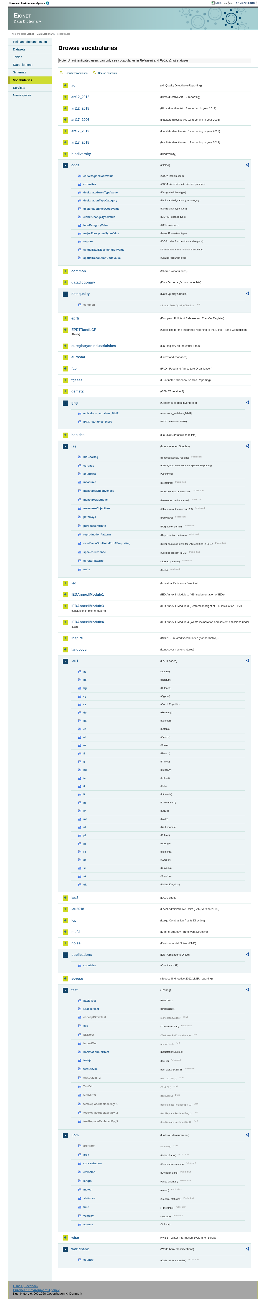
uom (75, 1135)
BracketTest (91, 1008)
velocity (88, 1215)
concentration (92, 1163)
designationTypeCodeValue (101, 208)
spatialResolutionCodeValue (102, 257)
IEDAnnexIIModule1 (87, 594)
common (78, 271)
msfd (75, 932)
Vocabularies (22, 80)
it (84, 786)
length (87, 1180)
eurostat (78, 357)
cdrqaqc (88, 465)
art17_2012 (80, 131)
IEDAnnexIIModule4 (87, 622)
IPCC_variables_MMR (97, 421)
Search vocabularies (76, 73)
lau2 (74, 898)
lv (84, 810)
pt (84, 843)
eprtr (75, 318)
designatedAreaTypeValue (100, 192)
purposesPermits (94, 525)
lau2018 (77, 909)
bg (85, 688)
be (85, 679)
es (84, 745)
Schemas (19, 72)
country (88, 1259)
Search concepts (107, 73)
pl (84, 835)
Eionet (30, 33)
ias (73, 446)
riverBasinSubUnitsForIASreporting (106, 543)
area (86, 1154)
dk (85, 720)
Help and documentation (30, 42)
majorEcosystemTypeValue (101, 233)
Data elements (23, 64)
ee (84, 729)
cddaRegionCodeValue (98, 176)
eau (85, 1025)
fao (74, 368)
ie (84, 778)
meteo (87, 1189)
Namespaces (22, 95)
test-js (87, 1060)
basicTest (89, 1000)
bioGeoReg (90, 457)
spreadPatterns (93, 560)
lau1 (74, 661)
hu (85, 770)
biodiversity (81, 154)
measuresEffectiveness (98, 490)
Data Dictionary (45, 33)
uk (85, 884)
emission (89, 1172)
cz (84, 704)
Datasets (19, 49)
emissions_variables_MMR (101, 413)
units (86, 569)
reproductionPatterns (97, 534)
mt (85, 819)
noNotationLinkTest (96, 1052)
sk (84, 876)
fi (84, 753)
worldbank (80, 1249)
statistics (89, 1198)
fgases (76, 380)
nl (84, 827)
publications (81, 955)
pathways (89, 517)
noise (75, 943)
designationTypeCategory (100, 200)
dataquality (80, 294)
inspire (77, 638)
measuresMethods (95, 499)
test (74, 990)
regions (88, 241)
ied (73, 583)
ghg (74, 403)
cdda (75, 165)
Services (19, 87)
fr (84, 761)
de (85, 712)
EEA (31, 3)
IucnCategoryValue (95, 225)
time (86, 1207)
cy (84, 696)
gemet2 (77, 391)
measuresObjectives (96, 508)
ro (84, 851)
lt (84, 794)
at (84, 671)
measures (89, 482)
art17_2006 (80, 120)
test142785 (90, 1068)
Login (218, 3)
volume (88, 1224)
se (84, 859)
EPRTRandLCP (83, 330)
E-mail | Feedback (25, 1286)
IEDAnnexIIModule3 (87, 606)
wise (75, 1237)
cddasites (89, 184)
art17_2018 (80, 142)
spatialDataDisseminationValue (103, 249)
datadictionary (83, 282)
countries (89, 473)
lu (84, 802)
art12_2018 (80, 108)
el (84, 737)
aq (73, 85)
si (84, 868)
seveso (77, 978)
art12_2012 (80, 97)
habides (77, 435)
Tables (17, 57)
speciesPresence (94, 552)
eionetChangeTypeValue (99, 217)
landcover (79, 649)
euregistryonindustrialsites (93, 346)
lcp (73, 920)
